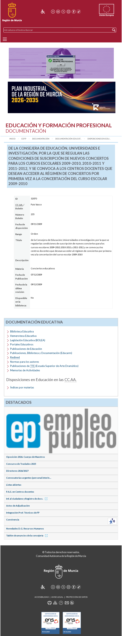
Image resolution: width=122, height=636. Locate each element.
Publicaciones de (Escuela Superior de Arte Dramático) (44, 366)
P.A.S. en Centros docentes (20, 491)
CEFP (23, 139)
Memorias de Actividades (25, 370)
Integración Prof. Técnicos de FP (23, 512)
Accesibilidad (42, 597)
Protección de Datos (76, 597)
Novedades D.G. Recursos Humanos (25, 528)
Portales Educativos (21, 344)
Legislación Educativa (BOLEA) (27, 340)
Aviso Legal (57, 597)
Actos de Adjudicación (18, 505)
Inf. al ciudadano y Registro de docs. (27, 498)
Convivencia (12, 519)
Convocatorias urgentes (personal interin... (28, 477)
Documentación (40, 139)
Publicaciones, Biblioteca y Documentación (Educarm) (41, 353)
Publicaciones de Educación (26, 348)
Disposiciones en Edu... (99, 139)
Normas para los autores (24, 361)
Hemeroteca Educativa (23, 335)
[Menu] (5, 39)
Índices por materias (22, 387)
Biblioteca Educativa (22, 331)
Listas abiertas (13, 484)
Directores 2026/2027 (17, 470)
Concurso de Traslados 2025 (21, 464)
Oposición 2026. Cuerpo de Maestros (25, 457)
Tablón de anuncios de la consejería (27, 535)
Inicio (12, 139)
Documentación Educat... (68, 139)
